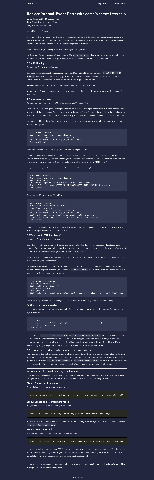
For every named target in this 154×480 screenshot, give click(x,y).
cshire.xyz (32, 3)
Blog (99, 3)
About (123, 3)
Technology (52, 22)
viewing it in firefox (85, 266)
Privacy (80, 478)
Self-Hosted (34, 22)
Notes (105, 3)
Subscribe (115, 3)
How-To (43, 22)
